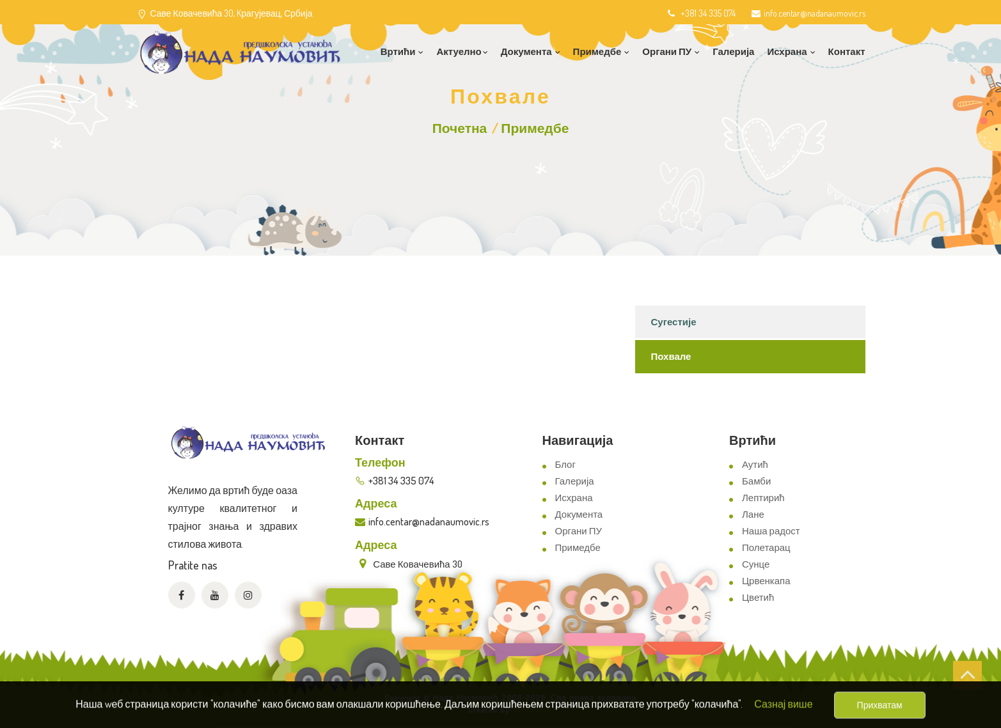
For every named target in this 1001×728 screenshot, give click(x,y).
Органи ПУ (578, 531)
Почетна (459, 127)
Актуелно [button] (461, 51)
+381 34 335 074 (701, 13)
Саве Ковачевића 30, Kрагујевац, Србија (231, 13)
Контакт (846, 51)
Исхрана (574, 498)
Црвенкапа (766, 581)
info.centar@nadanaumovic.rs (808, 13)
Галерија (733, 51)
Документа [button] (530, 51)
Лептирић (763, 498)
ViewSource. (533, 709)
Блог (565, 464)
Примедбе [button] (601, 51)
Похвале (671, 356)
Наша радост (771, 531)
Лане (753, 514)
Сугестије (674, 322)
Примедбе (535, 127)
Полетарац (766, 547)
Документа (579, 514)
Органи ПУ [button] (671, 51)
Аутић (755, 464)
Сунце (755, 564)
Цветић (758, 597)
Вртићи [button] (402, 51)
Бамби (756, 481)
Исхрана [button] (791, 51)
